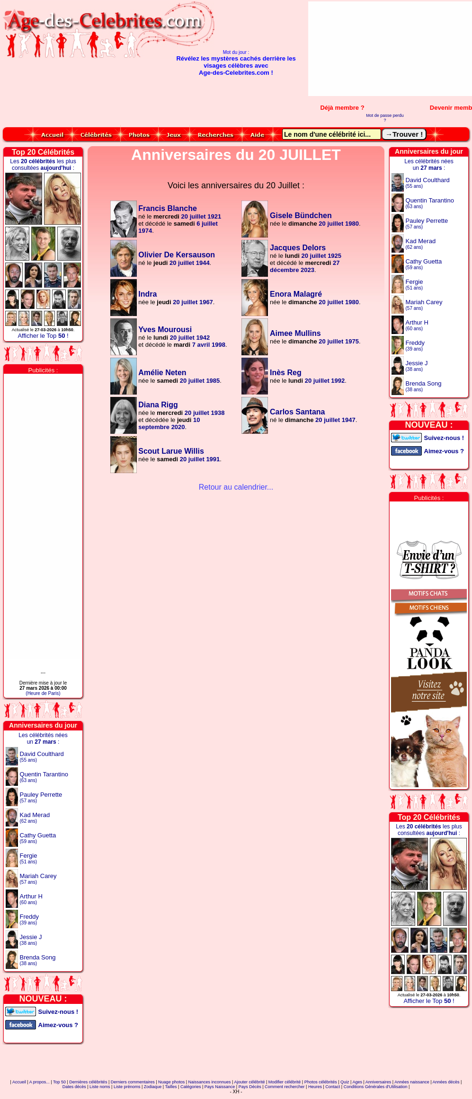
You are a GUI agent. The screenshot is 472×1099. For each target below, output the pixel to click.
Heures (315, 1086)
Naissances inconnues (209, 1082)
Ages (357, 1082)
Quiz (344, 1082)
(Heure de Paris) (43, 693)
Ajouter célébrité (249, 1082)
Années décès (446, 1082)
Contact (332, 1086)
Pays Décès (250, 1086)
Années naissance (411, 1082)
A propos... (39, 1082)
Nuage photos (171, 1082)
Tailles (171, 1086)
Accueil (19, 1082)
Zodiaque (153, 1086)
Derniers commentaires (133, 1082)
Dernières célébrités (88, 1082)
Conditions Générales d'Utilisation (376, 1086)
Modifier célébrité (284, 1082)
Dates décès (74, 1086)
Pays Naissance (220, 1086)
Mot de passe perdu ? (385, 118)
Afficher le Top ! (43, 335)
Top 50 (59, 1082)
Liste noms (99, 1086)
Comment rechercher (285, 1086)
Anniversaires (378, 1082)
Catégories (190, 1086)
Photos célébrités (320, 1082)
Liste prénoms (127, 1086)
